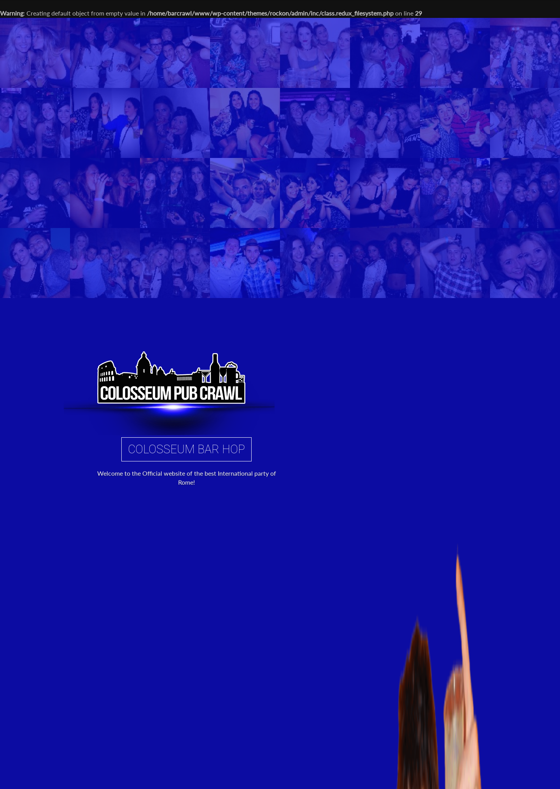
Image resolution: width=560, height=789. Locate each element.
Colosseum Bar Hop (186, 254)
